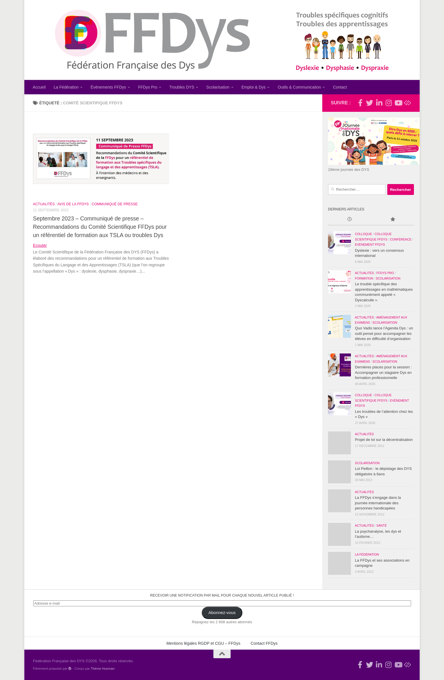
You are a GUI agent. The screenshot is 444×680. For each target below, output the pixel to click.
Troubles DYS (181, 87)
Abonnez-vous (222, 612)
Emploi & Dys (253, 87)
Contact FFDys (264, 643)
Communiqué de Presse (115, 204)
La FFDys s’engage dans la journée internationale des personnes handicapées (378, 502)
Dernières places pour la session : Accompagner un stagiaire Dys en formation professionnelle (383, 372)
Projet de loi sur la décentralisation (384, 439)
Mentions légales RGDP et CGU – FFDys (203, 643)
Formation (364, 278)
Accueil (39, 87)
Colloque (363, 234)
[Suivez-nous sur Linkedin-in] (379, 102)
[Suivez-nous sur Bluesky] (407, 102)
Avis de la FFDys (73, 204)
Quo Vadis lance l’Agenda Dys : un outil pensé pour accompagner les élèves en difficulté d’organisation (384, 333)
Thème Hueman (103, 668)
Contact (340, 87)
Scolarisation (217, 87)
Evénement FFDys (370, 244)
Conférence (400, 239)
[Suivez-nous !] (369, 102)
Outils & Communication (299, 87)
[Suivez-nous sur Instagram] (388, 102)
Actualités (44, 204)
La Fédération (66, 87)
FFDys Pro (147, 87)
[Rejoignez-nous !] (360, 102)
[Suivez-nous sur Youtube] (398, 102)
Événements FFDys (108, 87)
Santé (381, 525)
